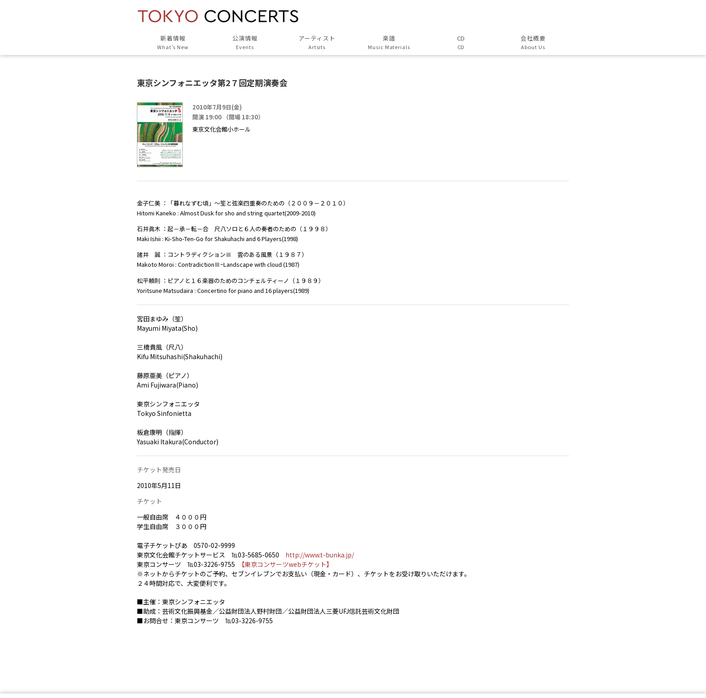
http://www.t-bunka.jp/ (319, 554)
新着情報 (173, 42)
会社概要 (533, 42)
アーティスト (317, 42)
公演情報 (245, 42)
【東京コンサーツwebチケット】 (287, 564)
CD (461, 42)
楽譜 (389, 42)
